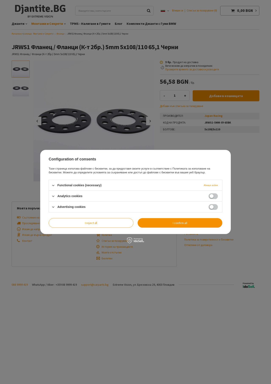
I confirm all (180, 223)
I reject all (91, 223)
